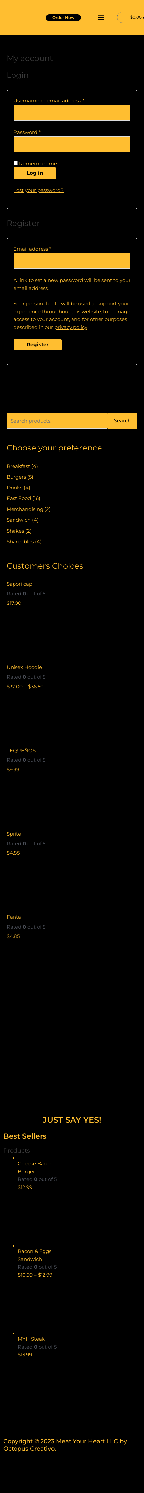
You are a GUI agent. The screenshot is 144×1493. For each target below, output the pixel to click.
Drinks (14, 488)
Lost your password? (39, 190)
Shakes (15, 531)
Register (37, 345)
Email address (44, 248)
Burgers (16, 477)
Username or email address (60, 100)
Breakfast (18, 466)
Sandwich (19, 520)
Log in (35, 173)
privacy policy (70, 327)
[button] (100, 17)
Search (122, 421)
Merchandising (25, 509)
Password (38, 131)
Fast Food (19, 498)
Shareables (20, 542)
